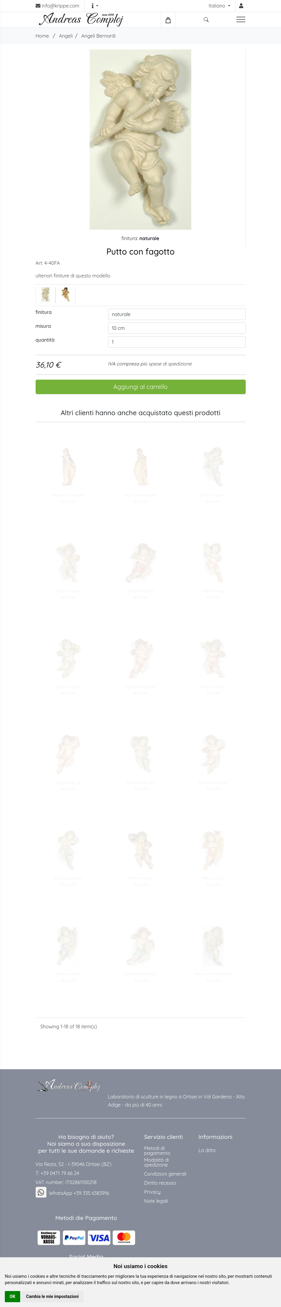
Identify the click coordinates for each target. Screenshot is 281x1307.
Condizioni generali (165, 1173)
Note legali (156, 1201)
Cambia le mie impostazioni (52, 1296)
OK (12, 1296)
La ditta (207, 1150)
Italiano (217, 6)
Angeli (65, 36)
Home (42, 36)
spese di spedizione (170, 364)
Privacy (152, 1191)
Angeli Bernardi (98, 36)
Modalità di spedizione (156, 1162)
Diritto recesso (160, 1182)
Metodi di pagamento (157, 1150)
